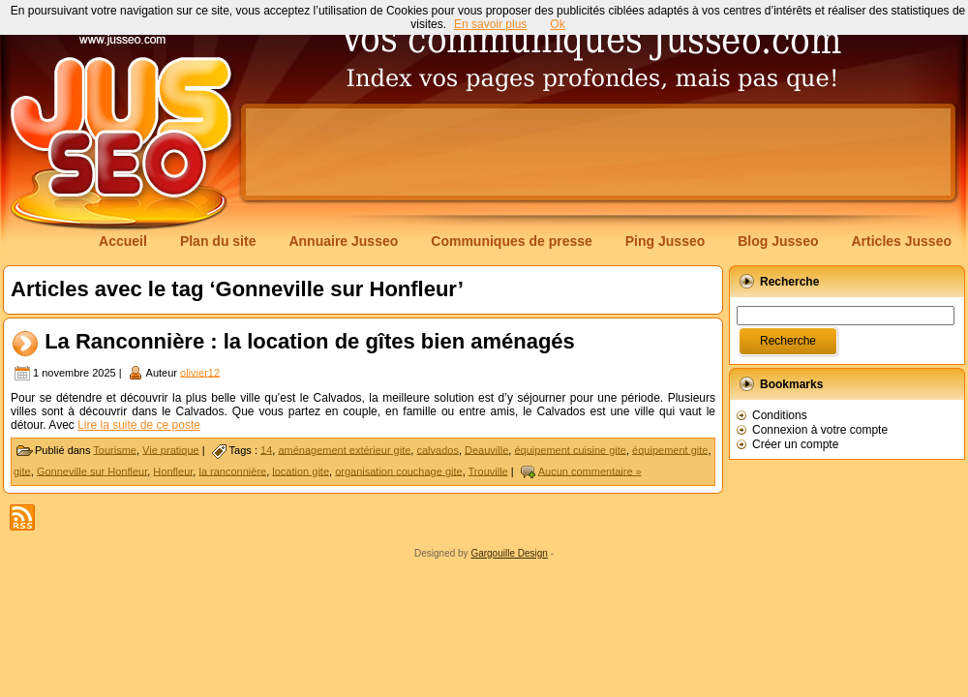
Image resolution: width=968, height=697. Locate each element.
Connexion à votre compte (820, 430)
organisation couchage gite (398, 470)
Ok (557, 24)
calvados (437, 449)
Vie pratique (170, 449)
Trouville (488, 470)
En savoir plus (490, 24)
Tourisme (114, 449)
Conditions (779, 415)
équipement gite (670, 449)
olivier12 (200, 372)
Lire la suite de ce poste (138, 425)
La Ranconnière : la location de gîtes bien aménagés (310, 341)
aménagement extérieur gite (344, 449)
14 (266, 449)
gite (22, 470)
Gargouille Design (509, 553)
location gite (300, 470)
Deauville (486, 449)
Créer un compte (795, 444)
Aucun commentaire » (590, 470)
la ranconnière (232, 470)
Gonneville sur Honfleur (92, 470)
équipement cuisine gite (570, 449)
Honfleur (173, 470)
